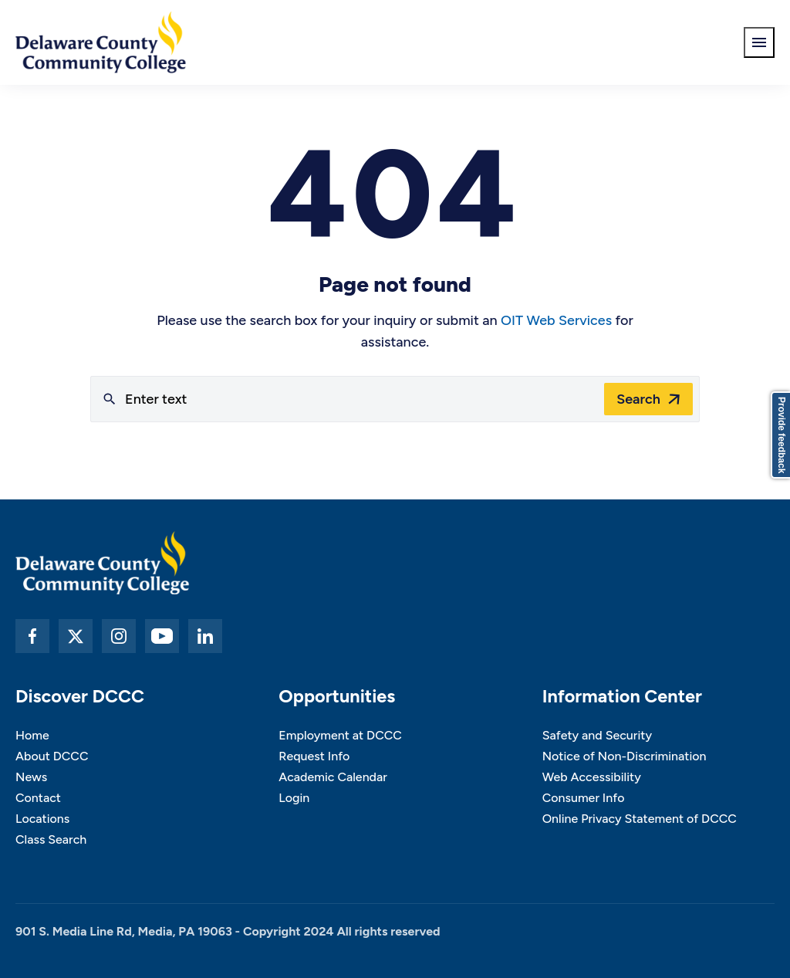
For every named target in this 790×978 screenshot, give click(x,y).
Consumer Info (583, 797)
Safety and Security (597, 735)
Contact (38, 797)
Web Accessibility (591, 777)
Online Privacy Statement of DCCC (639, 818)
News (31, 777)
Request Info (314, 756)
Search (638, 399)
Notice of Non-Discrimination (624, 756)
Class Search (50, 839)
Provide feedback (781, 435)
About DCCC (51, 756)
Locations (42, 818)
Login (294, 797)
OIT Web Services (556, 320)
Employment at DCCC (340, 735)
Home (32, 735)
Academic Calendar (333, 777)
